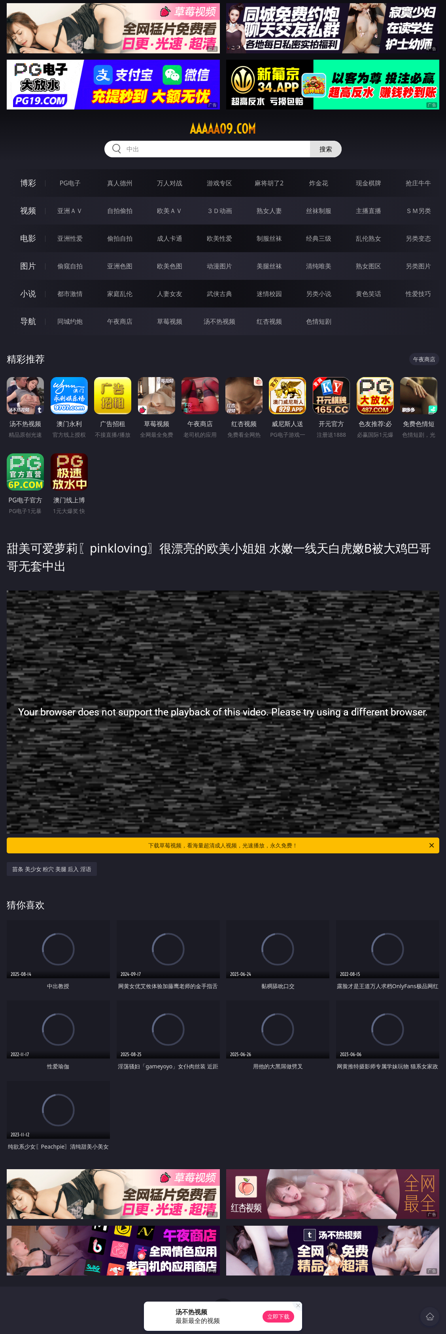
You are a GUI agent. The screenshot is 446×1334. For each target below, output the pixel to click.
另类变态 (418, 238)
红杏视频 (269, 321)
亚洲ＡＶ (70, 210)
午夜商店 (119, 321)
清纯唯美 (318, 266)
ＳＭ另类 (418, 210)
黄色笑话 (368, 293)
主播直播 (368, 210)
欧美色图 (169, 266)
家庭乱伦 (119, 293)
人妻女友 (169, 293)
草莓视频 (169, 321)
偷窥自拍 (70, 266)
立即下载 (278, 1316)
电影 (28, 238)
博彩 (28, 182)
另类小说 (318, 293)
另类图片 (418, 266)
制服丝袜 (269, 238)
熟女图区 (368, 266)
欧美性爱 (219, 238)
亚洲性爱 (70, 238)
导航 (28, 321)
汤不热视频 (219, 321)
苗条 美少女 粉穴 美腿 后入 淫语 (51, 869)
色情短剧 (318, 321)
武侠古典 (219, 293)
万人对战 (169, 183)
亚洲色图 (119, 266)
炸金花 (318, 183)
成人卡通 (169, 238)
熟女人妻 (269, 210)
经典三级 (318, 238)
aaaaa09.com (223, 129)
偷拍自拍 (119, 238)
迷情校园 (269, 293)
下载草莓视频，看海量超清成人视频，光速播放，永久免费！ (291, 845)
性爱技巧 (418, 293)
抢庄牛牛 (418, 183)
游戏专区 (219, 183)
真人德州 (119, 183)
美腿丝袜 (269, 266)
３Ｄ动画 (219, 210)
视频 (28, 210)
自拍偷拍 (119, 210)
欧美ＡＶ (169, 210)
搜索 (325, 149)
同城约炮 (70, 321)
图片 (28, 265)
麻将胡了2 (269, 183)
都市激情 (70, 293)
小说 (28, 293)
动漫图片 (219, 266)
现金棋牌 (368, 183)
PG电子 (70, 183)
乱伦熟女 (368, 238)
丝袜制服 (318, 210)
